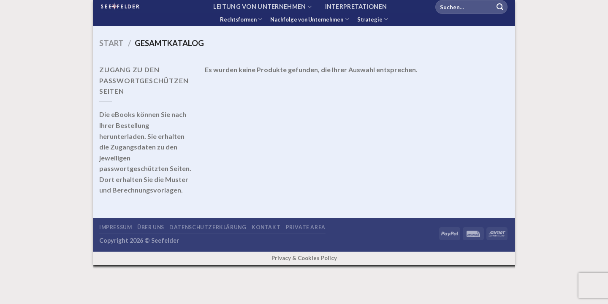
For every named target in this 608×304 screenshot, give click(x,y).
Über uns (150, 227)
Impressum (115, 227)
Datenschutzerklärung (207, 227)
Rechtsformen (241, 19)
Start (111, 43)
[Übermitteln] (500, 7)
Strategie (372, 19)
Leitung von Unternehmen (262, 7)
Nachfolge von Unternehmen (309, 19)
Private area (306, 227)
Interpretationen (356, 7)
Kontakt (266, 227)
